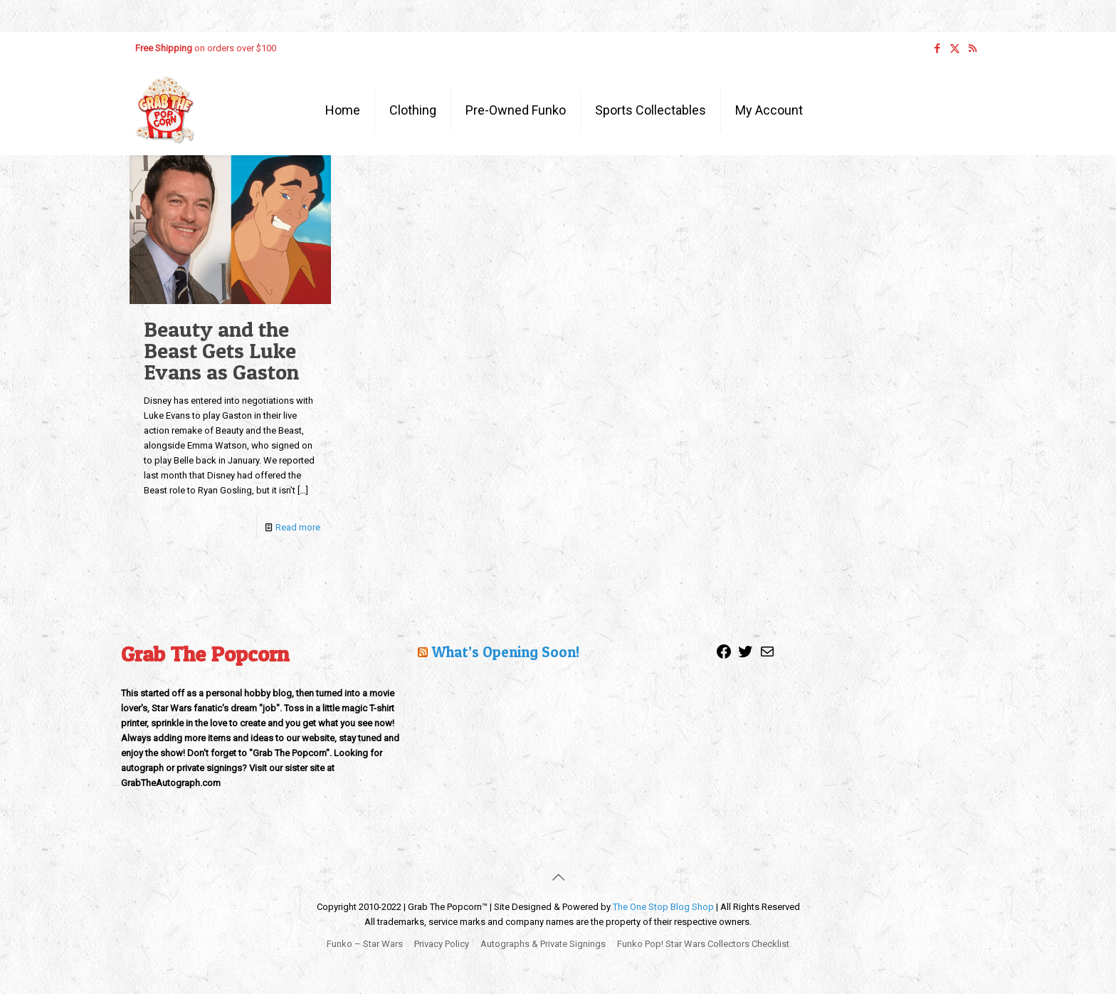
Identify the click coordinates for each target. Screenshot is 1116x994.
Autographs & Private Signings (543, 943)
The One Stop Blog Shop (663, 906)
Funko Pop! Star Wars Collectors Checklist (703, 943)
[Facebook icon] (937, 48)
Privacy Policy (441, 943)
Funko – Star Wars (365, 943)
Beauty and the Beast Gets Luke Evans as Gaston (221, 350)
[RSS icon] (972, 48)
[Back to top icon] (558, 877)
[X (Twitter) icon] (954, 48)
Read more (297, 527)
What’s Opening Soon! (505, 652)
